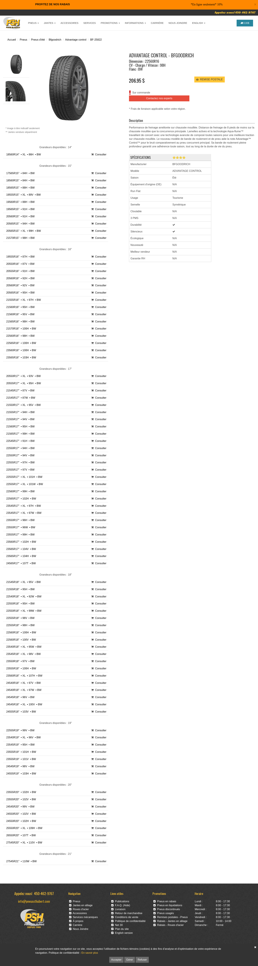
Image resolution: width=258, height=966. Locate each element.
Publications (120, 901)
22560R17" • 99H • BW (20, 491)
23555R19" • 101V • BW (20, 759)
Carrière (75, 925)
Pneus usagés (163, 913)
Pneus (23, 39)
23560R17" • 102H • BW (20, 541)
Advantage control (75, 39)
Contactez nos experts (159, 98)
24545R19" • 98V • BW (20, 766)
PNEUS (33, 23)
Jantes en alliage (81, 905)
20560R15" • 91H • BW (20, 216)
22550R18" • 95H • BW (20, 603)
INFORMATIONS (135, 23)
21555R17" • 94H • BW (20, 412)
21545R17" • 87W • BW (20, 397)
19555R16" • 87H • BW (20, 256)
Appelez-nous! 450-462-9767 (235, 12)
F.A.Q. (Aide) (120, 905)
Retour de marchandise (126, 913)
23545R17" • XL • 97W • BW (23, 512)
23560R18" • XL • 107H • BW (23, 675)
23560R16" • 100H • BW (20, 350)
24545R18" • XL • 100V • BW (23, 704)
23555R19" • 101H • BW (20, 751)
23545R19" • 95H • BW (20, 744)
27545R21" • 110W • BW (21, 861)
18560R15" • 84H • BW (20, 180)
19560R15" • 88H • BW (20, 202)
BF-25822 (96, 39)
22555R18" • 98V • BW (20, 618)
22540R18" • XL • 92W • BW (23, 596)
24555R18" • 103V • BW (20, 711)
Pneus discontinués (166, 909)
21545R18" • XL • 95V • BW (23, 582)
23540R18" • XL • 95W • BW (23, 646)
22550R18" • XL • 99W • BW (23, 610)
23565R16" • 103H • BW (20, 357)
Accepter (116, 959)
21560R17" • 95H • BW (20, 426)
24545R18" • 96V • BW (20, 697)
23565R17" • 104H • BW (20, 556)
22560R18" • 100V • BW (20, 639)
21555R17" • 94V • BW (20, 419)
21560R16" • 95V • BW (20, 314)
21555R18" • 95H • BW (20, 589)
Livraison (118, 909)
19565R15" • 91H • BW (20, 209)
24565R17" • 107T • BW (20, 563)
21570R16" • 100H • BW (20, 328)
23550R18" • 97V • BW (20, 661)
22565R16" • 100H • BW (20, 343)
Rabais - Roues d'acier (168, 925)
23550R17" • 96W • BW (20, 527)
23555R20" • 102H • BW (20, 792)
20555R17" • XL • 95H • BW (23, 383)
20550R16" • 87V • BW (20, 263)
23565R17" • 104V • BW (20, 549)
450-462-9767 (44, 893)
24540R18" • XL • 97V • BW (23, 683)
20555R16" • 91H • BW (20, 271)
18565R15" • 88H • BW (20, 187)
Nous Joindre (78, 929)
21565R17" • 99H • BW (20, 433)
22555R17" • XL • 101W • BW (24, 484)
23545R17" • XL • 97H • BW (23, 505)
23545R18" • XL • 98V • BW (23, 654)
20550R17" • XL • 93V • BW (23, 376)
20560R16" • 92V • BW (20, 285)
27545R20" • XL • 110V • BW (23, 842)
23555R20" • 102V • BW (20, 799)
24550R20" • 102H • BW (20, 821)
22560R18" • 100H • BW (20, 632)
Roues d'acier (79, 909)
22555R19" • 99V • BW (20, 730)
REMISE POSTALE (209, 79)
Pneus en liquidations (167, 905)
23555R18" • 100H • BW (20, 668)
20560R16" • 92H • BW (20, 278)
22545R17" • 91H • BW (20, 441)
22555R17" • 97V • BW (20, 469)
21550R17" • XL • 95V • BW (23, 405)
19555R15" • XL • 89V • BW (23, 194)
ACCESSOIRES (69, 23)
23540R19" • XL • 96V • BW (23, 737)
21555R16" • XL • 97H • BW (23, 299)
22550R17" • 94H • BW (20, 448)
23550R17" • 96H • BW (20, 520)
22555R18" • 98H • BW (20, 625)
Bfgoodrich (55, 39)
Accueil (11, 39)
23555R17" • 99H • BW (20, 534)
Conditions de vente (124, 917)
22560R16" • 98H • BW (20, 335)
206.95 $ (137, 80)
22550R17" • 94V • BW (20, 455)
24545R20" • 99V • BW (20, 806)
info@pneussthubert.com (34, 901)
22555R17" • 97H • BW (20, 462)
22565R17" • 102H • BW (20, 498)
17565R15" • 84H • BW (20, 173)
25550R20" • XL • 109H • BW (23, 828)
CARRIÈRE (157, 23)
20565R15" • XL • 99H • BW (23, 230)
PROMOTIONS (110, 23)
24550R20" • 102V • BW (20, 813)
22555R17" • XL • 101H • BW (23, 477)
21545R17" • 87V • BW (20, 390)
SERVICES (89, 23)
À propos (76, 921)
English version (122, 933)
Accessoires (78, 913)
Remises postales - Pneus (170, 917)
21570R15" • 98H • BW (20, 238)
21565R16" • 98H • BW (20, 321)
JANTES (50, 23)
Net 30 (117, 925)
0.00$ (245, 23)
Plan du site (120, 929)
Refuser (142, 959)
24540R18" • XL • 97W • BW (23, 690)
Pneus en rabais (164, 901)
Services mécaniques (83, 917)
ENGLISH (198, 23)
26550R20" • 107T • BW (20, 835)
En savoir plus (89, 952)
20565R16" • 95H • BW (20, 292)
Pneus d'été (38, 39)
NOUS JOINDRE (177, 23)
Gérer (129, 959)
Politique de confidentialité (128, 921)
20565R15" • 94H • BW (20, 223)
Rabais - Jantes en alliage (170, 921)
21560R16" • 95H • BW (20, 307)
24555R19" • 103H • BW (20, 773)
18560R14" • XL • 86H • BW (23, 154)
